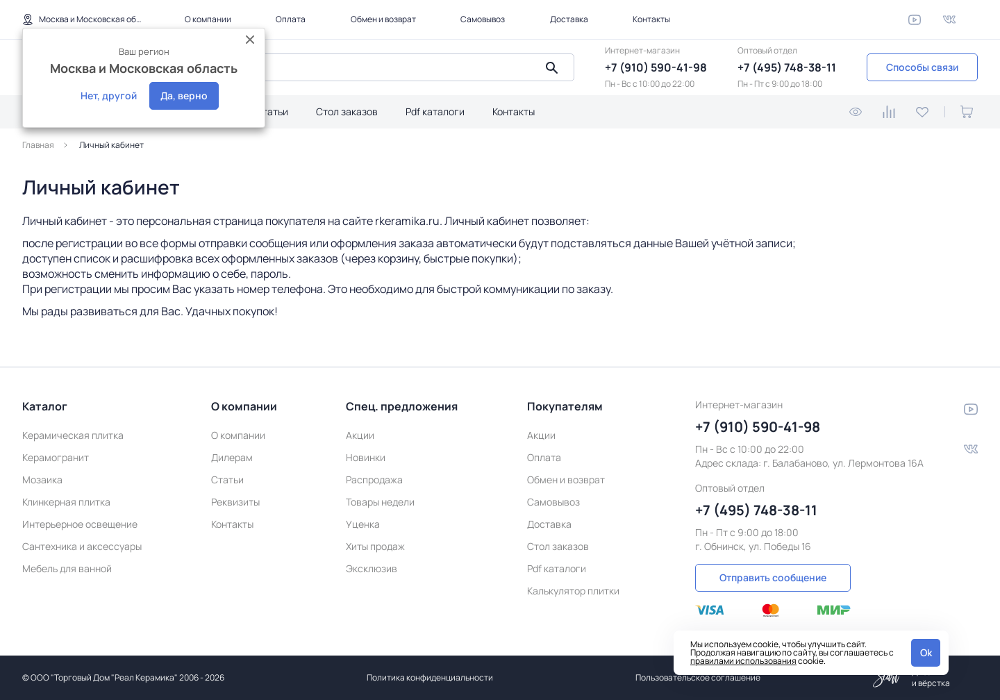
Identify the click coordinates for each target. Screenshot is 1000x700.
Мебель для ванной (67, 566)
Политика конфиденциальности (430, 677)
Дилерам (232, 455)
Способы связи (922, 67)
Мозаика (42, 477)
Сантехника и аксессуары (82, 544)
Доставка (569, 19)
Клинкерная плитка (66, 499)
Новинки (365, 455)
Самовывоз (482, 19)
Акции (360, 433)
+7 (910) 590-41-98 (656, 67)
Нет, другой (109, 95)
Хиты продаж (375, 544)
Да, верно (184, 95)
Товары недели (380, 499)
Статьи (272, 111)
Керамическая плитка (73, 433)
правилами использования (743, 661)
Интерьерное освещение (80, 521)
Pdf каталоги (435, 111)
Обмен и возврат (383, 19)
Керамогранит (55, 455)
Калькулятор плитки (573, 588)
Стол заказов (347, 111)
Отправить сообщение (772, 574)
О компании (208, 19)
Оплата (291, 19)
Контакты (651, 19)
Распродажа (374, 477)
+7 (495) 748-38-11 (787, 67)
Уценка (363, 521)
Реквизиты (235, 499)
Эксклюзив (371, 566)
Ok (926, 652)
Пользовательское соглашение (697, 677)
